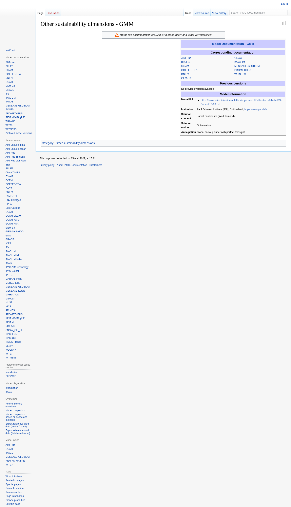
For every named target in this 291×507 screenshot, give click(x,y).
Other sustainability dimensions (75, 143)
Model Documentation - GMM (233, 43)
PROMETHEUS (243, 70)
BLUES (185, 62)
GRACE (239, 58)
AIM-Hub (186, 58)
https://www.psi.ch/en (256, 109)
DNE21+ (186, 74)
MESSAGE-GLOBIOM (247, 66)
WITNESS (240, 74)
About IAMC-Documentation (72, 165)
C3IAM (185, 66)
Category (47, 143)
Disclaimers (96, 165)
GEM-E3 (186, 78)
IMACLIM (239, 62)
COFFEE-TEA (189, 70)
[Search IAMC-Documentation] (259, 12)
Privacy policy (47, 165)
